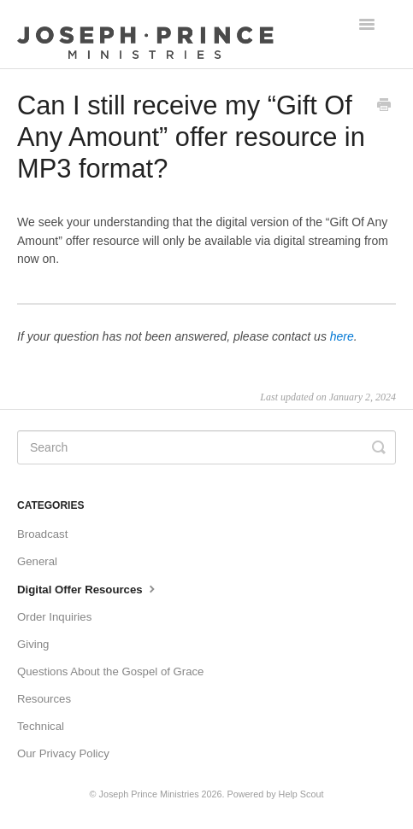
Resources (44, 698)
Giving (33, 644)
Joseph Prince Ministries (149, 794)
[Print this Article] (384, 106)
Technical (40, 726)
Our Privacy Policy (63, 753)
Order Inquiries (54, 616)
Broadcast (42, 534)
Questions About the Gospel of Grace (110, 671)
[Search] (206, 447)
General (37, 561)
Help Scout (301, 794)
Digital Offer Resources (88, 588)
